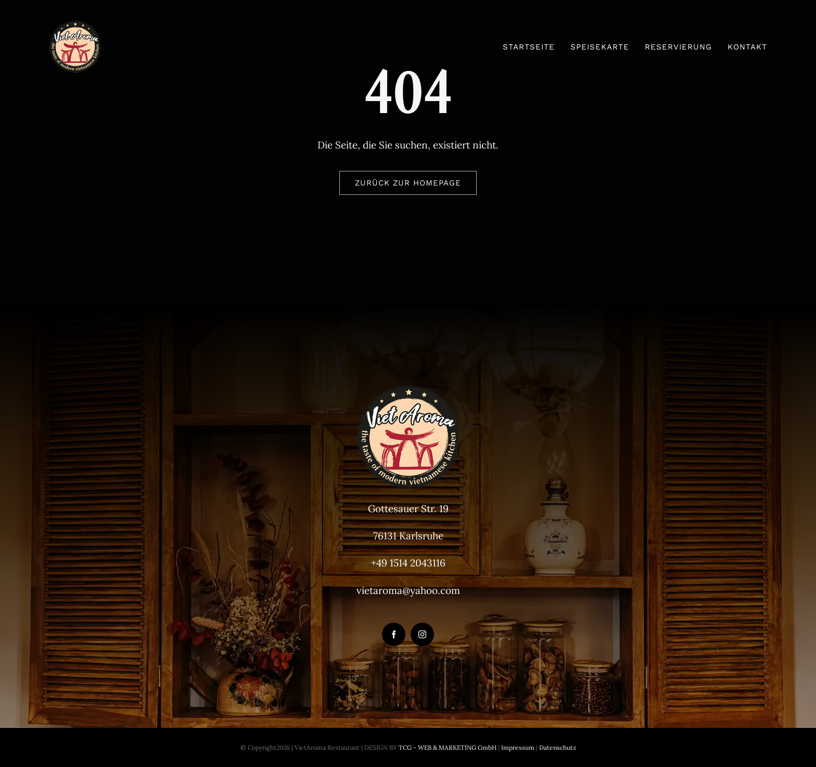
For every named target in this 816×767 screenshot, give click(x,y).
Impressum (517, 747)
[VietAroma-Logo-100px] (75, 25)
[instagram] (422, 634)
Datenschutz (557, 747)
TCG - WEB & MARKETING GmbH (446, 747)
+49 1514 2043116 (408, 562)
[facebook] (393, 634)
